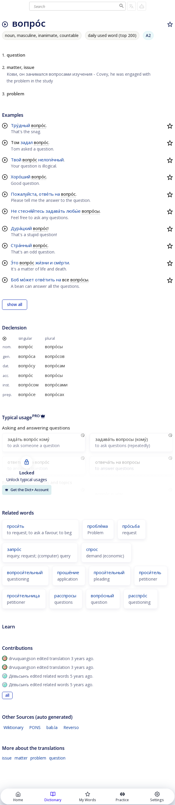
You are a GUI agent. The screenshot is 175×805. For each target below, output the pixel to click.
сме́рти (61, 262)
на (57, 194)
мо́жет (27, 280)
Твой (16, 160)
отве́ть (46, 194)
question (57, 758)
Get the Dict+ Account (27, 489)
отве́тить (45, 280)
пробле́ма (97, 526)
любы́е (73, 211)
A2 (148, 35)
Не (14, 211)
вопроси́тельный (25, 572)
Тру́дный (20, 125)
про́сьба (131, 526)
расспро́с (138, 595)
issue (7, 758)
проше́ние (68, 572)
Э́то (14, 262)
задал (26, 142)
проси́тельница (23, 595)
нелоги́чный (51, 160)
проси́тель (150, 572)
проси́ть (15, 526)
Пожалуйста (24, 194)
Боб (15, 280)
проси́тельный (109, 572)
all (7, 695)
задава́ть (55, 211)
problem (38, 758)
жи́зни (42, 262)
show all (14, 304)
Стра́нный (21, 245)
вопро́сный (102, 595)
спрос (92, 549)
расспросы (65, 595)
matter (21, 758)
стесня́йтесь (31, 211)
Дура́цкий (21, 228)
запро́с (14, 549)
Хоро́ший (20, 177)
